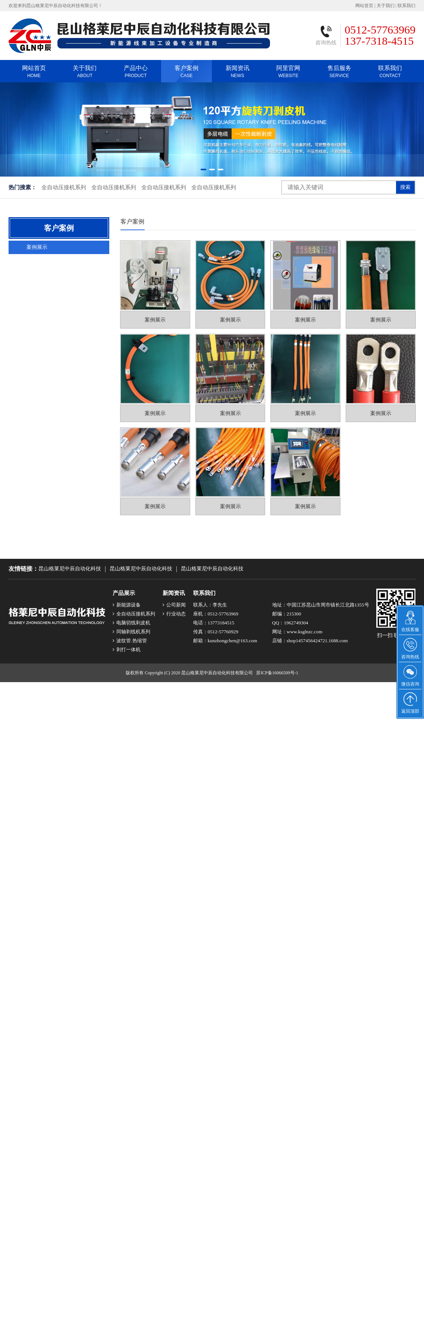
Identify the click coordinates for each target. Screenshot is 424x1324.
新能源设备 (127, 605)
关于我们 (386, 7)
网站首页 (364, 7)
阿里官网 (288, 73)
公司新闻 (174, 605)
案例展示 (36, 247)
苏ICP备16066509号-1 (277, 672)
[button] (203, 169)
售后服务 (339, 73)
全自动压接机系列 (63, 187)
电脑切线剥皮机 (131, 622)
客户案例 (186, 73)
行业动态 (174, 614)
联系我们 (406, 7)
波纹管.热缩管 (130, 640)
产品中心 (135, 73)
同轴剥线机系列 (131, 631)
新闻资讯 (237, 73)
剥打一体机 (127, 649)
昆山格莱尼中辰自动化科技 (69, 568)
